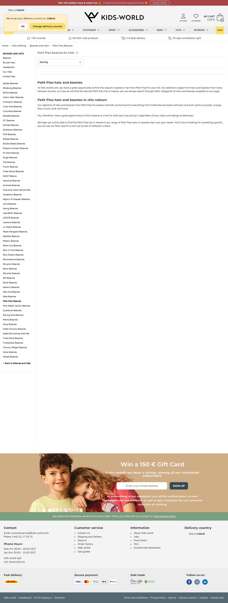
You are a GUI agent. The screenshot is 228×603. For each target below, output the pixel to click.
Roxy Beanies (10, 324)
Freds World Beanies (13, 171)
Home (5, 45)
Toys (180, 30)
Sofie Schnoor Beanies (14, 329)
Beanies (7, 58)
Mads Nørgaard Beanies (15, 231)
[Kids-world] (114, 17)
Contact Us (84, 533)
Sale (220, 30)
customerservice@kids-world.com (30, 533)
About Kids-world (143, 533)
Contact (10, 528)
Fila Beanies (9, 162)
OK (23, 26)
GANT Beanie (10, 176)
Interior (201, 30)
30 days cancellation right (184, 38)
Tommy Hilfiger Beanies (15, 347)
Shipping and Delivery (90, 536)
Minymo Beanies (11, 264)
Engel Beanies (10, 157)
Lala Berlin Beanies (12, 213)
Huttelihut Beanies (12, 194)
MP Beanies (9, 278)
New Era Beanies (11, 292)
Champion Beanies (12, 102)
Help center (84, 547)
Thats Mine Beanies (13, 338)
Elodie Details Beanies (14, 143)
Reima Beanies (10, 319)
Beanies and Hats (39, 45)
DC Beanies (8, 120)
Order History (85, 544)
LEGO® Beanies (11, 218)
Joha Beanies (9, 204)
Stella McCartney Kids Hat (16, 333)
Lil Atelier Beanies (12, 227)
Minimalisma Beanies (13, 259)
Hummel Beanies (11, 185)
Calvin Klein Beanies (13, 97)
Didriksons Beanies (12, 130)
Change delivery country (47, 26)
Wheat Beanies (10, 357)
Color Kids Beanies (12, 106)
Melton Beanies (11, 241)
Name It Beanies (11, 287)
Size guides (84, 551)
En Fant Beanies (11, 153)
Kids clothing (19, 45)
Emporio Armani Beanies (15, 148)
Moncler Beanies (11, 273)
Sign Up (179, 486)
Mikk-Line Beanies (12, 245)
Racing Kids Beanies (13, 315)
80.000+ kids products (83, 38)
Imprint (172, 597)
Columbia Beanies (12, 111)
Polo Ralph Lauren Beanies (16, 306)
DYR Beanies (9, 134)
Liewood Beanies (11, 222)
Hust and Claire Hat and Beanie (18, 190)
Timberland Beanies (13, 343)
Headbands (8, 67)
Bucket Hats (9, 62)
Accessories (138, 30)
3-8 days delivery (133, 38)
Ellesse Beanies (10, 139)
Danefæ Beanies (11, 116)
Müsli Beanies (10, 282)
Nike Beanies (9, 296)
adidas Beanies (10, 83)
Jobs (136, 536)
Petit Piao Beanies (63, 45)
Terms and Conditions (136, 597)
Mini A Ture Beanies (13, 250)
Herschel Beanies (11, 181)
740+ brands (36, 38)
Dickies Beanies (11, 125)
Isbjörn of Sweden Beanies (16, 199)
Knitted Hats (9, 76)
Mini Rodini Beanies (13, 255)
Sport (114, 30)
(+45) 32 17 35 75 (22, 536)
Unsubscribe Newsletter (147, 547)
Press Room (140, 540)
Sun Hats (7, 72)
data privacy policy (165, 516)
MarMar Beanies (11, 236)
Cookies (203, 597)
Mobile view (217, 597)
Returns (82, 540)
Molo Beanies (10, 269)
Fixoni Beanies (10, 167)
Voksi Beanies (10, 352)
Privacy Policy (158, 597)
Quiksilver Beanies (12, 310)
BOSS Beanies (10, 92)
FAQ (136, 544)
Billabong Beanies (12, 88)
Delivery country (188, 597)
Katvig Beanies (10, 208)
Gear (162, 30)
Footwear (91, 30)
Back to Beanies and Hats (17, 363)
